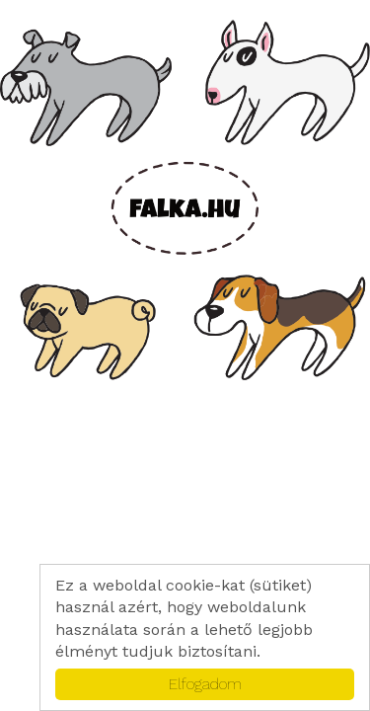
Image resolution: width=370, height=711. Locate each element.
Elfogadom (205, 683)
